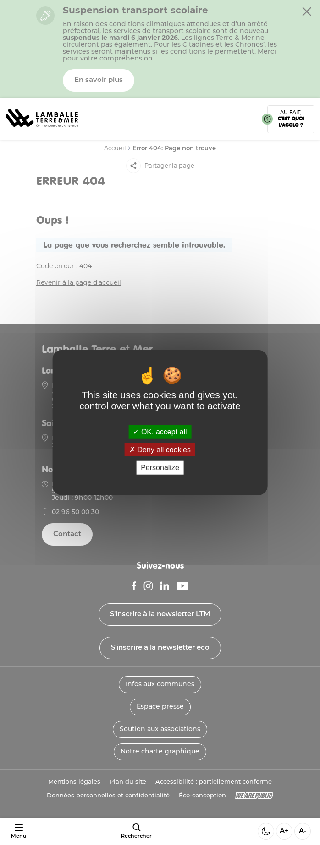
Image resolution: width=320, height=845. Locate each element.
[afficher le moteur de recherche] (136, 831)
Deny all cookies (160, 450)
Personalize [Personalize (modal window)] (160, 467)
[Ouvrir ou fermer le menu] (18, 831)
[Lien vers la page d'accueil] (42, 131)
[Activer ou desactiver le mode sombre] (266, 831)
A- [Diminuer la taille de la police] (303, 831)
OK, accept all (160, 432)
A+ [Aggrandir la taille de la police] (284, 831)
